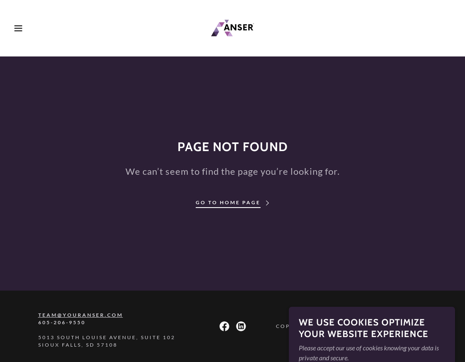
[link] (232, 27)
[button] (23, 28)
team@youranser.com (80, 315)
